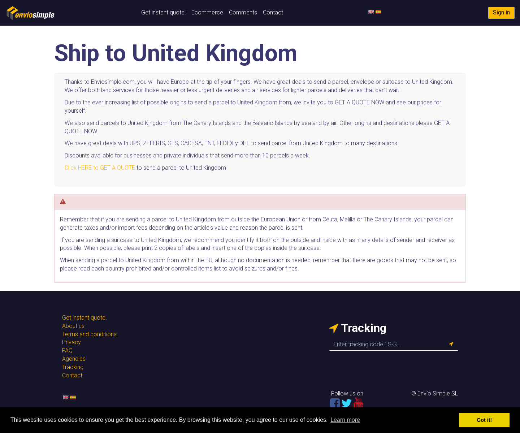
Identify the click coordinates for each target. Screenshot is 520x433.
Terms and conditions (89, 334)
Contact (273, 12)
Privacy (71, 342)
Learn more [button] (345, 420)
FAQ (67, 350)
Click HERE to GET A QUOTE (100, 167)
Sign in (501, 12)
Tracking (72, 367)
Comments (243, 12)
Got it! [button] (484, 420)
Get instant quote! (163, 12)
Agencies (74, 358)
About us (73, 325)
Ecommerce (207, 12)
